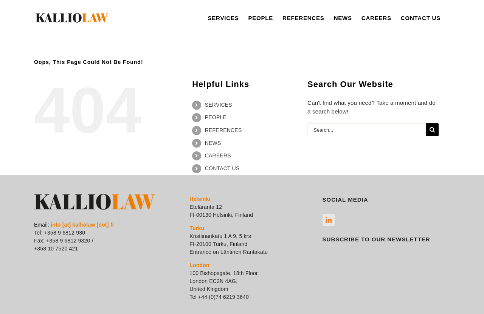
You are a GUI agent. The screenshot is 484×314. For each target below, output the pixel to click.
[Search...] (366, 129)
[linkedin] (329, 220)
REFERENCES (223, 130)
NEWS (213, 143)
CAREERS (218, 155)
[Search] (432, 129)
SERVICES (218, 105)
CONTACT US (222, 168)
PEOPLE (215, 117)
